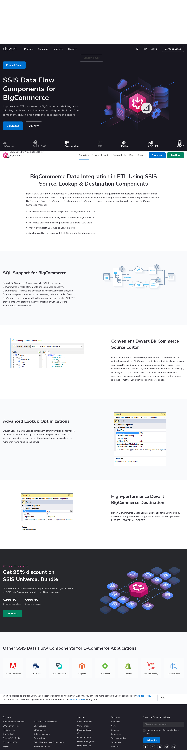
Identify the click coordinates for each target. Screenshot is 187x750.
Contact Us (116, 698)
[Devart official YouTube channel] (166, 710)
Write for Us (116, 726)
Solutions (45, 13)
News (113, 690)
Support (141, 119)
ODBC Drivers (40, 694)
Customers (116, 706)
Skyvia (6, 710)
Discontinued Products (13, 714)
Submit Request (84, 685)
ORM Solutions (40, 690)
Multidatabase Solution (14, 685)
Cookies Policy (143, 660)
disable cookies (77, 663)
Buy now (34, 90)
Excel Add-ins (40, 702)
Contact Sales (173, 13)
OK (163, 661)
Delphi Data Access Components (49, 706)
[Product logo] (5, 119)
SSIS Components (42, 698)
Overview (84, 119)
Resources (59, 13)
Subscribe (152, 704)
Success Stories (118, 702)
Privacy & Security (54, 742)
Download (13, 90)
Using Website (84, 709)
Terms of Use (73, 742)
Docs (132, 119)
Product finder (14, 29)
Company (74, 13)
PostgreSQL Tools (11, 702)
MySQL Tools (9, 694)
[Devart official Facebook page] (145, 710)
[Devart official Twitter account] (152, 710)
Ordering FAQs (84, 701)
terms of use (162, 694)
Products (30, 13)
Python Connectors (42, 714)
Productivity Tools (11, 706)
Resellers (115, 714)
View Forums (83, 690)
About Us (115, 685)
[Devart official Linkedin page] (159, 710)
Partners (115, 710)
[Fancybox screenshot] (47, 317)
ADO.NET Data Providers (45, 685)
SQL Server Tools (11, 690)
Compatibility (119, 119)
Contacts (115, 694)
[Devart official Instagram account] (173, 710)
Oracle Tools (9, 698)
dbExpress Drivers (42, 710)
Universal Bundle (101, 119)
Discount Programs (86, 705)
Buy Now (175, 119)
